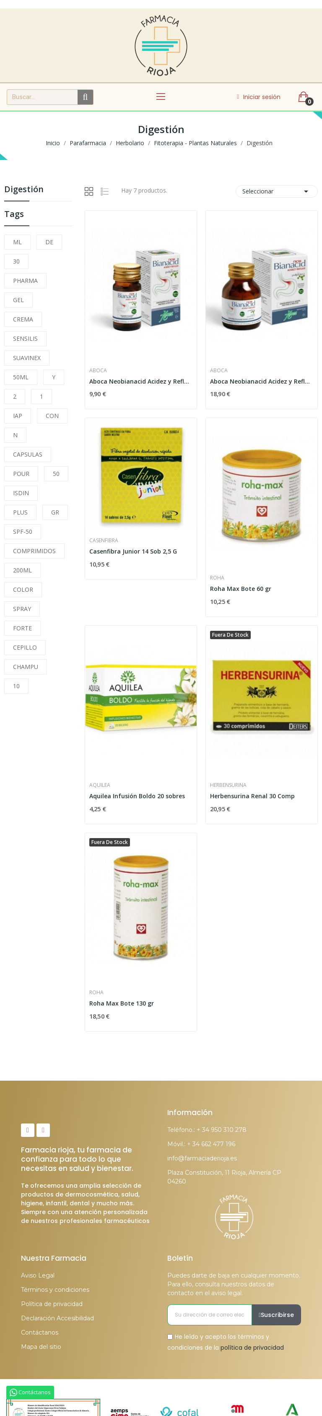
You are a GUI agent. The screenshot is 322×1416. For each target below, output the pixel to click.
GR (55, 512)
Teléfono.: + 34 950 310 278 (207, 1130)
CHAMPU (25, 667)
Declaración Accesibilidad (57, 1318)
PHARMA (25, 281)
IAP (17, 416)
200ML (22, 570)
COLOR (23, 589)
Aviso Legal (38, 1275)
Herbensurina (228, 785)
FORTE (22, 628)
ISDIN (21, 493)
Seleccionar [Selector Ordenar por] (276, 191)
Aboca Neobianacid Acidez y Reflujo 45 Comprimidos (261, 381)
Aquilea (99, 785)
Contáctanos (39, 1332)
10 (16, 686)
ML (17, 242)
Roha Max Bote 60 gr (240, 589)
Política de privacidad (52, 1304)
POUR (21, 474)
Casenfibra (103, 540)
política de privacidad (252, 1347)
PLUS (20, 512)
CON (52, 416)
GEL (18, 300)
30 (16, 261)
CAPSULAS (27, 454)
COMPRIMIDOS (34, 551)
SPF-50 (22, 532)
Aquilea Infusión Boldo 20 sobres (137, 796)
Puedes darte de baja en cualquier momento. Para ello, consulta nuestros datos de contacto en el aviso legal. (233, 1284)
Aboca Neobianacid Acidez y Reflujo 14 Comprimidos (140, 381)
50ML (21, 377)
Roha (217, 577)
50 (56, 474)
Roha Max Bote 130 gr (121, 1003)
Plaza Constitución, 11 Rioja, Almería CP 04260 (224, 1177)
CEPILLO (25, 647)
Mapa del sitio (41, 1347)
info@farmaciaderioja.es (202, 1158)
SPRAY (22, 609)
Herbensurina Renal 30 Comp (252, 796)
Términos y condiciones (55, 1289)
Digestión (24, 190)
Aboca (98, 370)
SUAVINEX (27, 358)
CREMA (23, 319)
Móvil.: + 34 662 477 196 (201, 1144)
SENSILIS (25, 338)
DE (49, 242)
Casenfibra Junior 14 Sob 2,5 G (133, 551)
